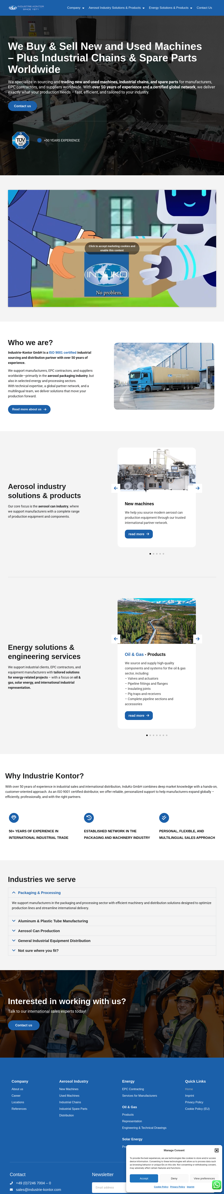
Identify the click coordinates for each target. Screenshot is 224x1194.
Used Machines (69, 1100)
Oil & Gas (129, 1112)
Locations (18, 1107)
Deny (174, 1178)
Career (16, 1100)
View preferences (204, 1178)
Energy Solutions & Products (170, 8)
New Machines (68, 1094)
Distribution (66, 1120)
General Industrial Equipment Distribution (54, 943)
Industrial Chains (70, 1107)
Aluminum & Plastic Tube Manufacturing (53, 924)
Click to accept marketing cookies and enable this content (112, 250)
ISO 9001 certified (62, 355)
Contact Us (204, 7)
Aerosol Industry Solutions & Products (117, 8)
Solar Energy (132, 1144)
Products (128, 1119)
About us (17, 1094)
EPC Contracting (133, 1094)
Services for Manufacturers (139, 1100)
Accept (144, 1178)
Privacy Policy (177, 1187)
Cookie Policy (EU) (197, 1113)
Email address (102, 1184)
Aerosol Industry (73, 1086)
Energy (128, 1086)
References (19, 1113)
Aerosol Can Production (39, 933)
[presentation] (103, 494)
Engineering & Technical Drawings (144, 1132)
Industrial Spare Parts (73, 1113)
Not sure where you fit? (38, 953)
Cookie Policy (161, 1187)
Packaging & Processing (39, 895)
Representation (132, 1126)
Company (75, 8)
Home (189, 1094)
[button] (217, 1150)
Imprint (190, 1187)
